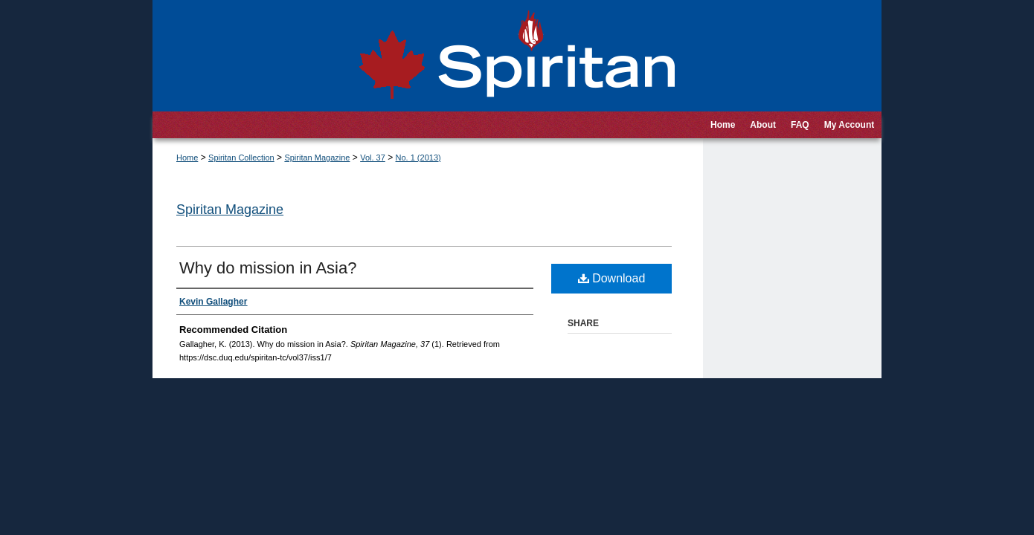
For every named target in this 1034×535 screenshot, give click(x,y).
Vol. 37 (372, 157)
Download (612, 278)
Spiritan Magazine (317, 157)
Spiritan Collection (241, 157)
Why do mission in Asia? (267, 268)
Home (187, 157)
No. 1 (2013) (418, 157)
